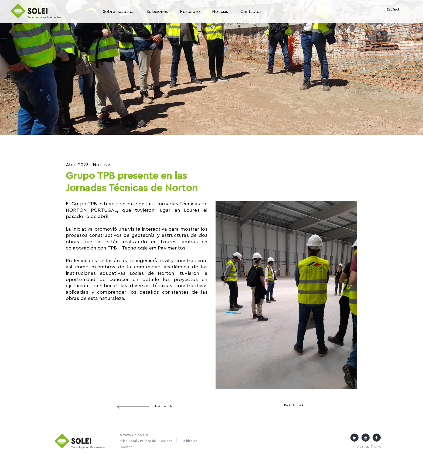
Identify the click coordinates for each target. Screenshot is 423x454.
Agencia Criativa (369, 446)
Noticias (220, 11)
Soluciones (157, 11)
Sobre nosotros (118, 11)
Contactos (251, 11)
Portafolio (190, 11)
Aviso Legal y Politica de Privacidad (146, 440)
